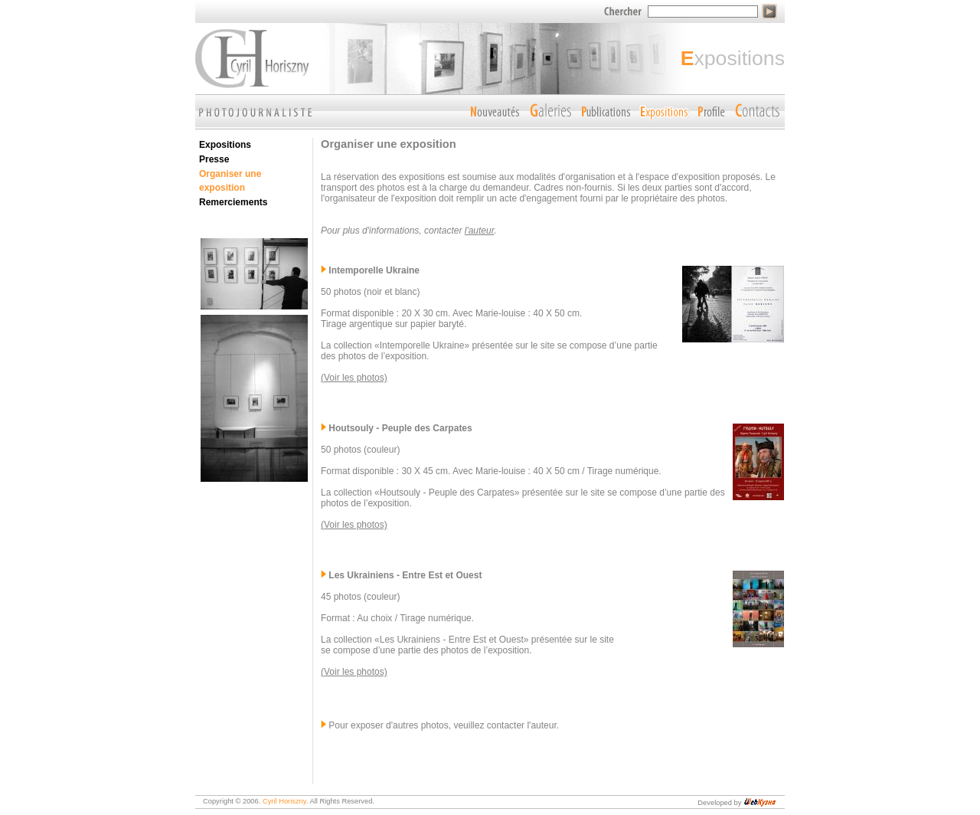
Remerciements (233, 202)
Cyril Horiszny (284, 801)
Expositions (225, 144)
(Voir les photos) (354, 377)
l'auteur (480, 230)
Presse (214, 159)
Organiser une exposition (230, 181)
